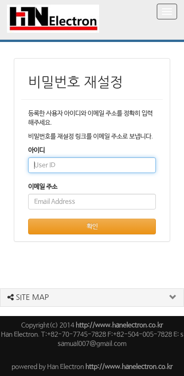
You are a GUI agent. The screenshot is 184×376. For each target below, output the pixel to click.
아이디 (36, 150)
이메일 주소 (42, 187)
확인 (92, 226)
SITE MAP (28, 297)
